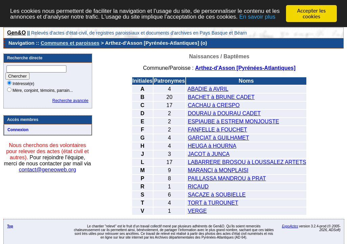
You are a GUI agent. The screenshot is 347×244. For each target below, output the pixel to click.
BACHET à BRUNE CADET (221, 97)
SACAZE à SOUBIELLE (217, 195)
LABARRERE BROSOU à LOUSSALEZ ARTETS (247, 162)
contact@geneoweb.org (47, 169)
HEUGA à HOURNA (212, 146)
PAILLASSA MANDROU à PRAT (227, 178)
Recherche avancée (70, 100)
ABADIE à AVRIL (207, 89)
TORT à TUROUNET (213, 203)
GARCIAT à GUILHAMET (218, 138)
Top (10, 226)
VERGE (197, 211)
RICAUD (198, 186)
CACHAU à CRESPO (214, 105)
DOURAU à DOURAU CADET (224, 113)
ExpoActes (290, 226)
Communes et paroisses (70, 43)
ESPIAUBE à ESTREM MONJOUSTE (233, 121)
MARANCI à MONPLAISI (218, 170)
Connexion (17, 129)
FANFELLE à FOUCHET (217, 130)
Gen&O (16, 33)
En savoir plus (257, 16)
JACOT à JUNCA (208, 154)
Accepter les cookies (311, 13)
